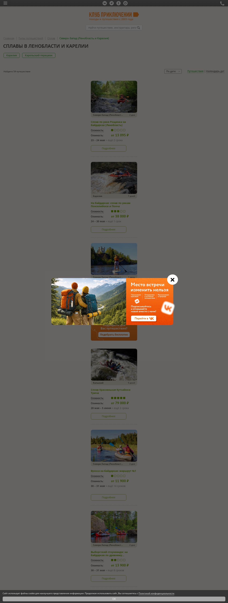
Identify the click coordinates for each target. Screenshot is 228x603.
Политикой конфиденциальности (156, 593)
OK (114, 599)
